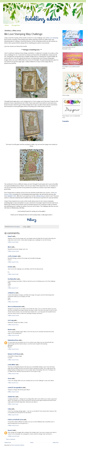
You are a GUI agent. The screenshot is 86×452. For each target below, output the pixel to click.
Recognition (16, 25)
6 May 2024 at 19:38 (13, 373)
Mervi (9, 247)
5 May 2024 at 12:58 (13, 274)
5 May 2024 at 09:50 (13, 251)
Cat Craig (10, 320)
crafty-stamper (12, 256)
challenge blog (40, 196)
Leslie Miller (11, 364)
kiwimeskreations (13, 340)
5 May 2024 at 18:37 (13, 301)
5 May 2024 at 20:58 (13, 315)
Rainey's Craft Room (14, 354)
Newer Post (8, 442)
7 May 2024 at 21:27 (13, 382)
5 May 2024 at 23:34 (13, 324)
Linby (9, 409)
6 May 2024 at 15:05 (13, 359)
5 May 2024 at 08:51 (13, 242)
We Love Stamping (52, 38)
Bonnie (10, 329)
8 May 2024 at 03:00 (13, 391)
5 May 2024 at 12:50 (13, 262)
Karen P (10, 430)
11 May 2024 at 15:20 (13, 425)
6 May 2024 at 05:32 (13, 349)
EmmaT (10, 236)
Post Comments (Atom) (17, 445)
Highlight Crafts (11, 196)
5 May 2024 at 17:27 (13, 288)
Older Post (55, 442)
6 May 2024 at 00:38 (13, 335)
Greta (9, 378)
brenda (10, 267)
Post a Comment (10, 439)
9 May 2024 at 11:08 (13, 414)
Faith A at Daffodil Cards (15, 419)
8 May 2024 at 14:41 (13, 404)
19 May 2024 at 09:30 (13, 436)
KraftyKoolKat (12, 279)
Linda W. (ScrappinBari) (15, 387)
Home (7, 25)
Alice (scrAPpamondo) (14, 306)
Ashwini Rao (11, 396)
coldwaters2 (11, 293)
